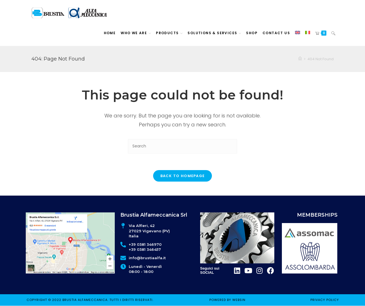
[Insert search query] (182, 146)
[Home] (300, 59)
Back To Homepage (182, 176)
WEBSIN (238, 300)
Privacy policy (324, 300)
